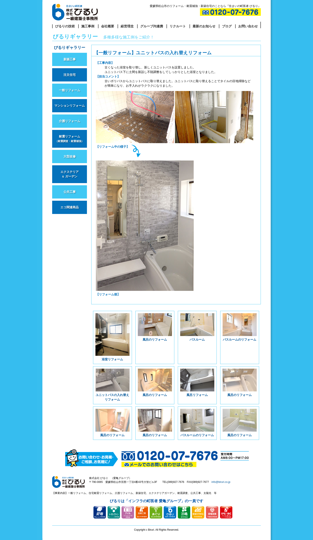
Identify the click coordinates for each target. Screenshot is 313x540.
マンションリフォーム (69, 105)
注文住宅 (69, 74)
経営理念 (127, 26)
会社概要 (107, 26)
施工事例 (87, 26)
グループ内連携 (151, 26)
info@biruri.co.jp (220, 482)
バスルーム (197, 327)
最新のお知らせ (204, 26)
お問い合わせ (248, 26)
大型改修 (69, 156)
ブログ (227, 26)
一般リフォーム (69, 90)
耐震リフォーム (69, 138)
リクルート (178, 26)
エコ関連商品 (69, 207)
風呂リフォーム (197, 383)
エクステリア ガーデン (69, 174)
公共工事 (69, 192)
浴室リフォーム (112, 337)
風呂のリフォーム (155, 327)
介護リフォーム (69, 121)
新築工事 (69, 59)
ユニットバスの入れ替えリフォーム (112, 385)
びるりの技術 (65, 26)
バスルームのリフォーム (240, 327)
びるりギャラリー (69, 47)
